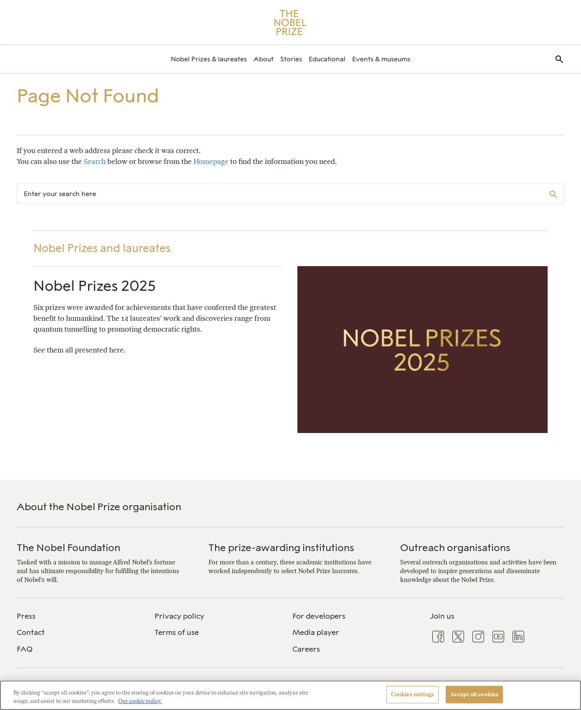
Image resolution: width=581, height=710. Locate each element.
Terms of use (177, 632)
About (264, 59)
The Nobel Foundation (68, 547)
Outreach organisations (455, 547)
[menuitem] (209, 59)
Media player (315, 632)
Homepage (210, 161)
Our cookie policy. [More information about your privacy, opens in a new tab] (140, 701)
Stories (291, 59)
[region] (290, 695)
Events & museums (381, 59)
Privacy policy (179, 616)
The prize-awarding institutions (281, 547)
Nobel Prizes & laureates (209, 59)
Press (26, 616)
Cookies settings (412, 694)
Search (95, 161)
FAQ (25, 649)
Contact (31, 632)
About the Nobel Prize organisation (99, 507)
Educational (327, 59)
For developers (318, 616)
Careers (306, 649)
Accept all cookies (474, 694)
